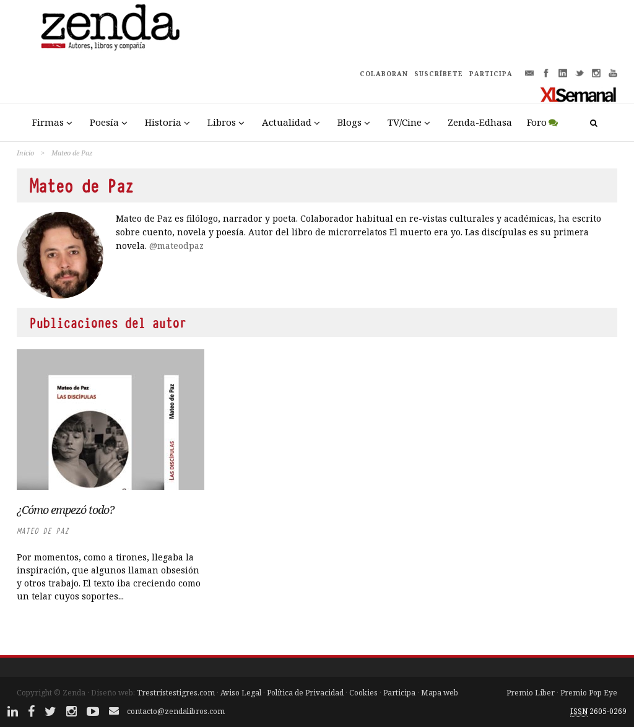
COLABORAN (384, 73)
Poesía (104, 122)
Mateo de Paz (43, 531)
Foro (537, 122)
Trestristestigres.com (176, 692)
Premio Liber (530, 692)
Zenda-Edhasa (480, 122)
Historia (163, 122)
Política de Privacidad (305, 692)
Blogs (349, 122)
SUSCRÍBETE (438, 73)
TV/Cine (405, 122)
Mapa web (439, 692)
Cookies (363, 692)
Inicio (25, 152)
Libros (221, 122)
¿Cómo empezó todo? (65, 509)
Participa (399, 692)
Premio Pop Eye (588, 692)
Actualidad (286, 122)
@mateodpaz (176, 245)
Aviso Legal (240, 692)
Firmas (48, 122)
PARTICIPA (491, 73)
